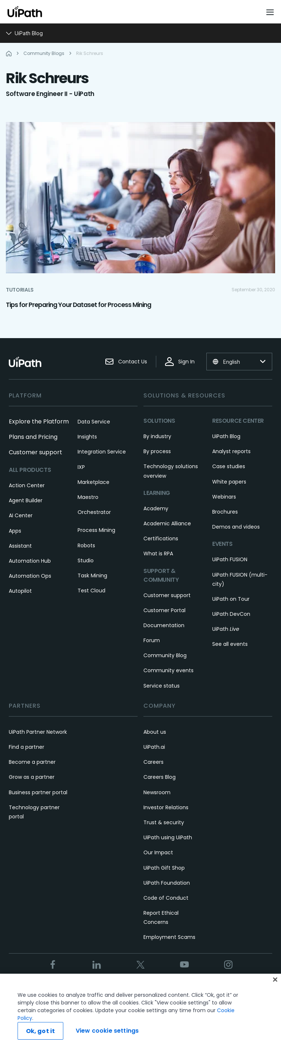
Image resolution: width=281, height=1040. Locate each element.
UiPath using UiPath (167, 837)
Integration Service (102, 451)
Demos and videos (236, 526)
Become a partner (32, 762)
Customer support (35, 452)
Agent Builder (25, 500)
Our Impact (158, 852)
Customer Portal (164, 610)
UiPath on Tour (231, 599)
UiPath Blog (226, 436)
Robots (86, 545)
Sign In (180, 361)
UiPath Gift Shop (164, 867)
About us (154, 732)
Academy (155, 508)
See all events (230, 644)
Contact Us (126, 361)
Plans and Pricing (33, 437)
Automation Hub (30, 561)
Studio (86, 560)
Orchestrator (94, 512)
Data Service (94, 421)
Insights (87, 436)
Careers (153, 762)
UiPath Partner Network (38, 732)
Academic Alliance (167, 523)
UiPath (225, 629)
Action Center (27, 485)
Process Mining (96, 530)
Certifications (160, 538)
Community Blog (165, 655)
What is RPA (158, 553)
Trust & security (163, 822)
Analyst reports (231, 451)
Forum (151, 640)
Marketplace (93, 482)
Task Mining (92, 575)
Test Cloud (91, 590)
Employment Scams (169, 937)
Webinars (224, 496)
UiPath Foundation (166, 883)
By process (157, 451)
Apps (15, 530)
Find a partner (26, 747)
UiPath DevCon (231, 614)
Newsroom (157, 792)
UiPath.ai (154, 747)
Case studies (228, 466)
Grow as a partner (32, 777)
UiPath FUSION (229, 559)
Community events (168, 670)
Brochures (225, 511)
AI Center (21, 515)
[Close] (275, 988)
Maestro (88, 497)
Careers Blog (159, 777)
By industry (157, 436)
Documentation (163, 625)
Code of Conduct (165, 898)
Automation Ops (30, 576)
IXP (81, 467)
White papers (229, 481)
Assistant (20, 545)
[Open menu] (270, 12)
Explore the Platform (39, 421)
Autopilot (20, 591)
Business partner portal (38, 792)
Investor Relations (165, 807)
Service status (161, 685)
